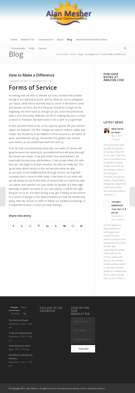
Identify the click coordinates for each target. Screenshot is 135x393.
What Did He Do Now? (20, 345)
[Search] (124, 48)
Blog (16, 54)
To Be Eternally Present (20, 333)
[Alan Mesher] (67, 17)
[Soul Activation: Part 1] (132, 196)
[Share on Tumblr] (56, 226)
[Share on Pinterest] (39, 226)
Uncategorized (40, 81)
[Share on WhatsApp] (30, 226)
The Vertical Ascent (18, 320)
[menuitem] (14, 39)
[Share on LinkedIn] (47, 226)
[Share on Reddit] (73, 226)
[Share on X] (22, 226)
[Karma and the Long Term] (2, 196)
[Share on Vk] (64, 226)
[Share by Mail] (81, 226)
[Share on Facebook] (13, 226)
